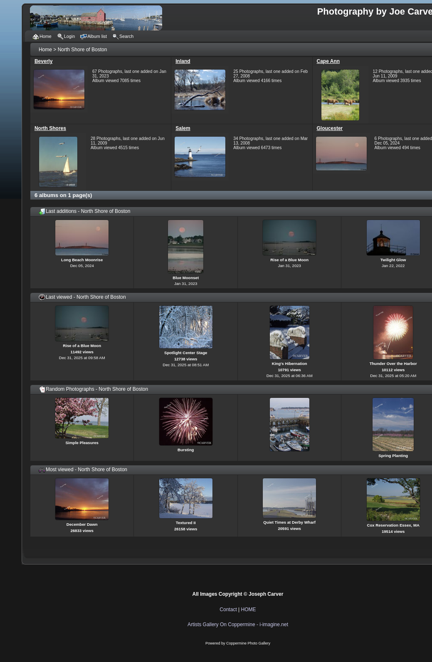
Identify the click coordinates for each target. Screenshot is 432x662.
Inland (182, 61)
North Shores (50, 128)
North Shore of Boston (82, 49)
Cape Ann (328, 61)
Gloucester (330, 128)
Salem (182, 128)
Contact (228, 609)
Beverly (43, 61)
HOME (248, 609)
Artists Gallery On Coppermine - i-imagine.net (238, 624)
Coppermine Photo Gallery (248, 643)
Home (45, 49)
